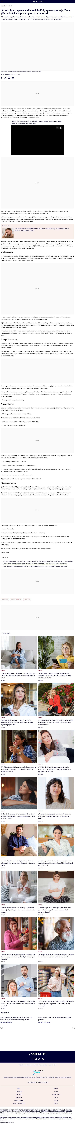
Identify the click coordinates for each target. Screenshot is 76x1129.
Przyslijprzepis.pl (56, 1094)
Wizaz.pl (56, 1100)
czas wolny (5, 600)
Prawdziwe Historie (16, 600)
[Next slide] (73, 1028)
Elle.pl (18, 1088)
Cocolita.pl (18, 1094)
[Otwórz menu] (2, 2)
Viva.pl (56, 1097)
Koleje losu (27, 600)
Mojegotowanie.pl (18, 1100)
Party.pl (56, 1088)
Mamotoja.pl (19, 1097)
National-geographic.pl (18, 1103)
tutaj (13, 1122)
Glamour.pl (18, 1091)
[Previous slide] (1, 1028)
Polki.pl (56, 1091)
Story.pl (56, 1103)
